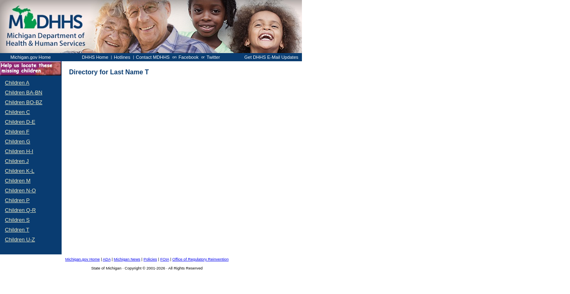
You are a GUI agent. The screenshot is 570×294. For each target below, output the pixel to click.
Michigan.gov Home (31, 57)
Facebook (189, 57)
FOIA (164, 259)
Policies (150, 259)
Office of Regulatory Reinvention (200, 259)
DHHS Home (95, 57)
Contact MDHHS (153, 57)
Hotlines (122, 57)
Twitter (213, 57)
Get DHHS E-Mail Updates (271, 57)
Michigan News (127, 259)
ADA (107, 259)
